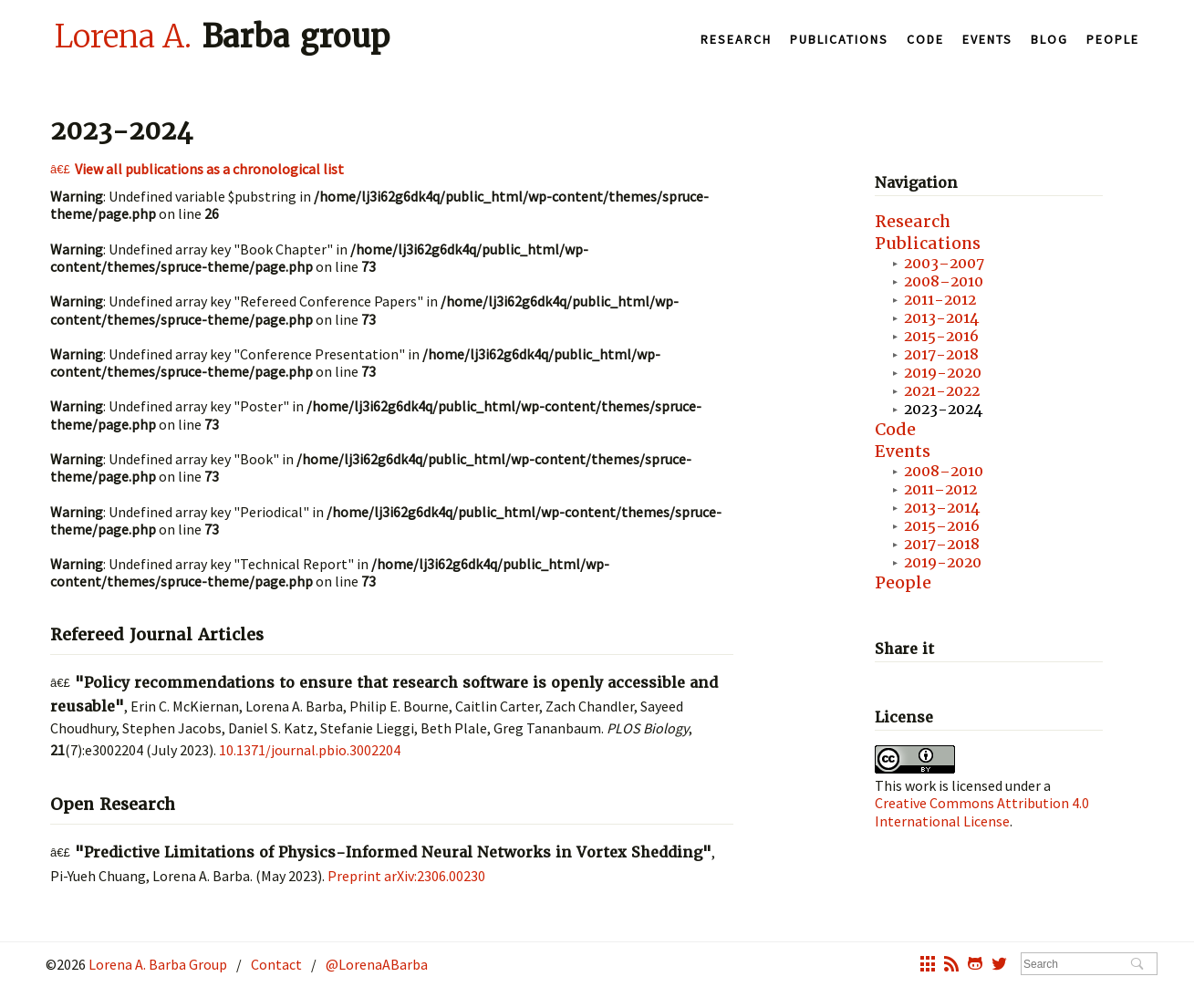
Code (925, 39)
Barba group (222, 35)
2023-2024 (943, 409)
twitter (999, 966)
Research (736, 39)
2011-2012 (940, 299)
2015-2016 (941, 336)
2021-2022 (942, 390)
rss (951, 966)
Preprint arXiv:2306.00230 (406, 876)
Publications (839, 39)
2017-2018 (941, 354)
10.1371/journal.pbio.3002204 (309, 750)
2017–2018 (942, 544)
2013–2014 (942, 507)
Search (1137, 965)
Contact (276, 964)
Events (987, 39)
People (1112, 39)
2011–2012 (940, 489)
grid (927, 966)
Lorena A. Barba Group (156, 964)
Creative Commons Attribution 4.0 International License (982, 811)
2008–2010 (943, 281)
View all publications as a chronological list (209, 169)
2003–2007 (944, 263)
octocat (975, 966)
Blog (1049, 39)
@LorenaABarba (377, 964)
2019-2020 (942, 372)
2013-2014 (941, 317)
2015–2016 (942, 525)
